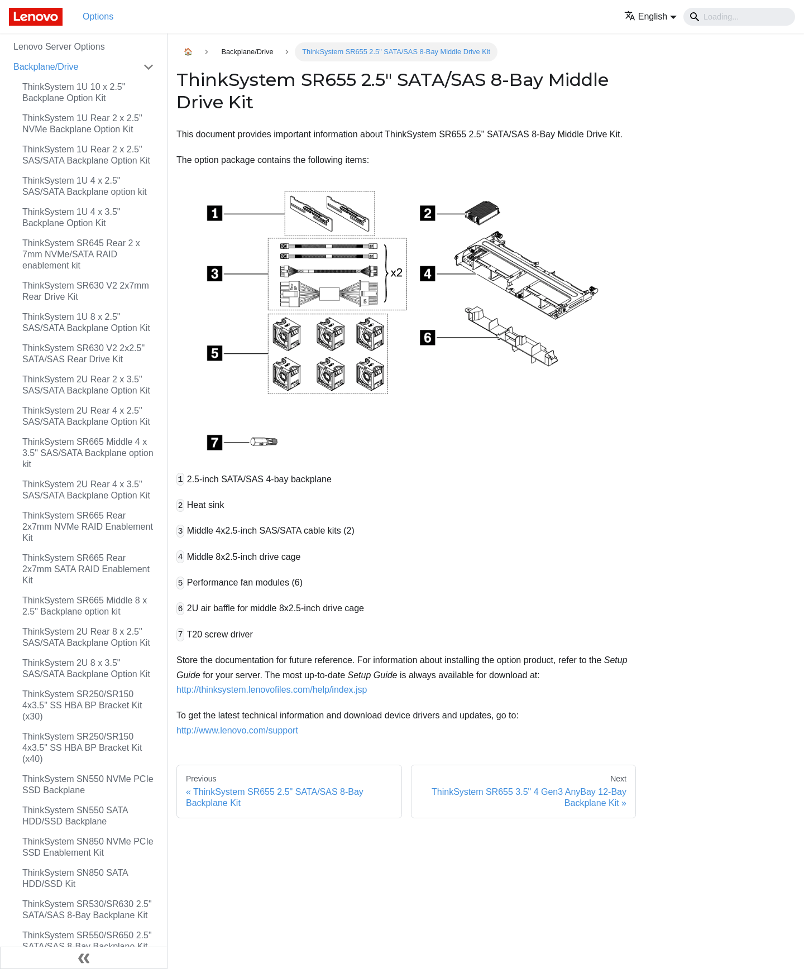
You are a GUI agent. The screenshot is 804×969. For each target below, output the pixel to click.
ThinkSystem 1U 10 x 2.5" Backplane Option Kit (73, 92)
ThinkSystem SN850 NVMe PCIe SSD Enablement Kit (88, 847)
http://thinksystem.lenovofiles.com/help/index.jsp (271, 689)
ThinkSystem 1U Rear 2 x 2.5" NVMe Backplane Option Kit (82, 123)
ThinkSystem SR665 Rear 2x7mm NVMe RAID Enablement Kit (87, 527)
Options (98, 16)
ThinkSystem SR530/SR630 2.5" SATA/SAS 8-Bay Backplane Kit (87, 909)
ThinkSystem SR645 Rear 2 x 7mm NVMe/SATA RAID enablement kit (81, 254)
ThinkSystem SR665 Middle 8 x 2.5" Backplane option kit (84, 606)
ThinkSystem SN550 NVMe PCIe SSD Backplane (88, 784)
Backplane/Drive (46, 66)
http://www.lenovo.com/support (237, 730)
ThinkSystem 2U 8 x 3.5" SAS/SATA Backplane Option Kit (86, 668)
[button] (650, 16)
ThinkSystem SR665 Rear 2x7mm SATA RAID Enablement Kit (86, 569)
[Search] (739, 17)
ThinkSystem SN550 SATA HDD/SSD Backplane (75, 815)
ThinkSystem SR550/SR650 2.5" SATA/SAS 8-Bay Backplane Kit (87, 940)
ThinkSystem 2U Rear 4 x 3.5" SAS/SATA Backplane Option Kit (86, 489)
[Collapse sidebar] (84, 958)
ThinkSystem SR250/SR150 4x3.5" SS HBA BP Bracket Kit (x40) (82, 748)
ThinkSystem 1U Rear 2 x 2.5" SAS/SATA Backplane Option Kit (86, 155)
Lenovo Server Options (59, 46)
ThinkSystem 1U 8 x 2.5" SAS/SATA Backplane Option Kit (86, 322)
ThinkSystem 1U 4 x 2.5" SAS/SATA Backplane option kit (84, 186)
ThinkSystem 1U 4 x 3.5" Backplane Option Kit (71, 217)
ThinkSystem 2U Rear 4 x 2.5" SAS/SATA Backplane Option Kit (86, 416)
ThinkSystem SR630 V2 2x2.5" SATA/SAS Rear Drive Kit (83, 353)
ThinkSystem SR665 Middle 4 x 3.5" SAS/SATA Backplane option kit (88, 453)
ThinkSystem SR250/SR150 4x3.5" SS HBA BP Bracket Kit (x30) (82, 705)
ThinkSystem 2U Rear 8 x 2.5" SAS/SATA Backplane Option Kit (86, 637)
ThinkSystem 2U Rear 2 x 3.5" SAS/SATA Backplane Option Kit (86, 385)
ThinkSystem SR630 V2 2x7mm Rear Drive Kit (85, 291)
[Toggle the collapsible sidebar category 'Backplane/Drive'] (148, 67)
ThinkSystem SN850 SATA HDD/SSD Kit (75, 878)
